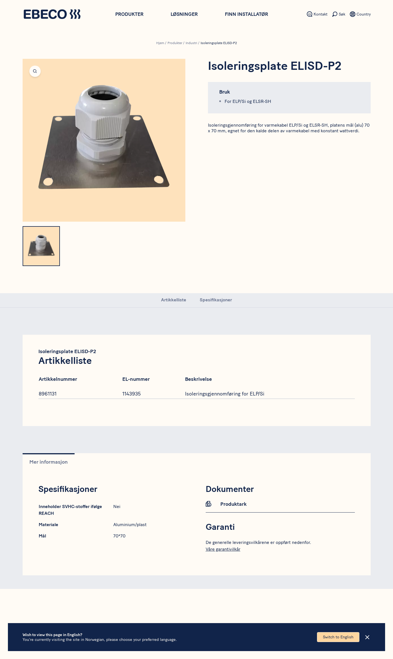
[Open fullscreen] (104, 140)
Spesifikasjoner (216, 300)
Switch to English (338, 637)
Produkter (129, 14)
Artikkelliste (173, 300)
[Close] (367, 637)
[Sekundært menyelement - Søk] (338, 14)
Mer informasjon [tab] (48, 462)
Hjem (160, 43)
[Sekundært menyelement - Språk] (360, 14)
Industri (191, 43)
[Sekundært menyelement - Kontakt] (317, 14)
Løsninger (184, 14)
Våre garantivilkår (223, 549)
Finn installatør (246, 14)
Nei (116, 506)
